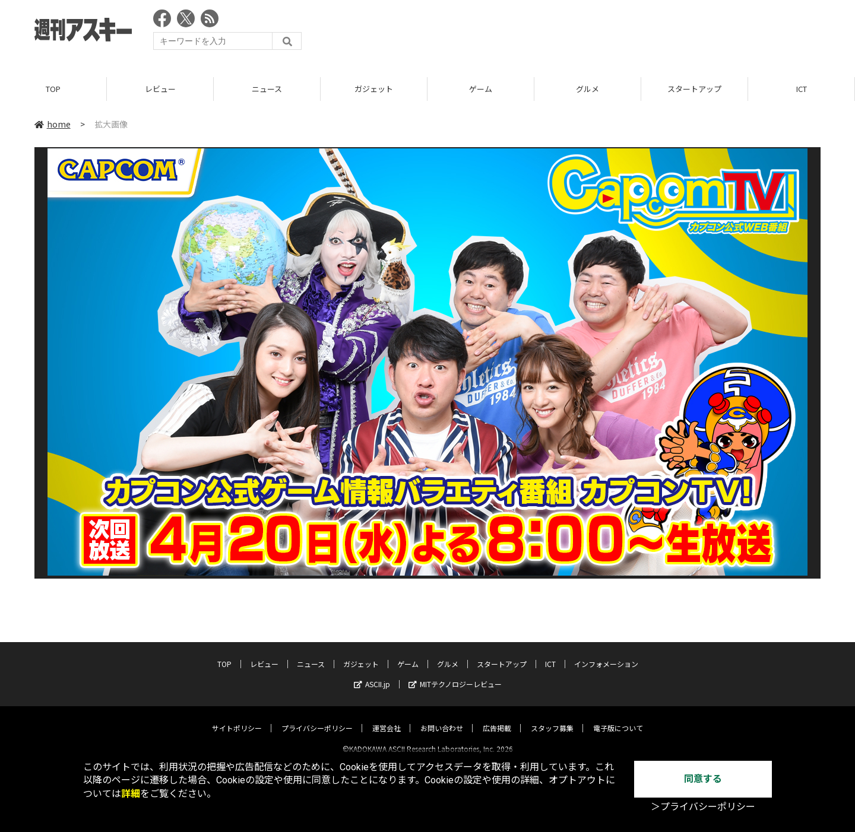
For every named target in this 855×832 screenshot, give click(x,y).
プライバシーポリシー (317, 718)
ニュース (267, 88)
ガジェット (373, 88)
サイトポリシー (237, 718)
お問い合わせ (441, 718)
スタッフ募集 (552, 718)
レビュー (160, 88)
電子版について (618, 718)
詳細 (130, 793)
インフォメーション (606, 654)
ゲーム (480, 88)
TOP (53, 88)
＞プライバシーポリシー (703, 806)
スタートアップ (694, 88)
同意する (703, 779)
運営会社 (386, 718)
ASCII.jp (372, 674)
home (52, 124)
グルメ (587, 88)
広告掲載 (497, 718)
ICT (801, 88)
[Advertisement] (604, 32)
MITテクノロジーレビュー (455, 674)
